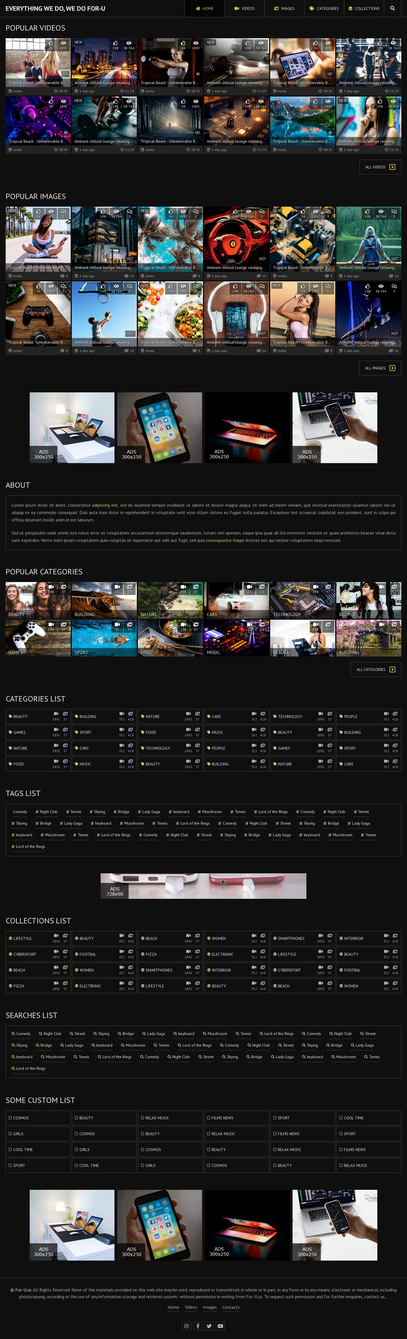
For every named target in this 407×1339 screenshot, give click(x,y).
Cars (236, 716)
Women (236, 938)
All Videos (380, 167)
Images (284, 8)
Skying (97, 812)
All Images (380, 368)
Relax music (155, 1118)
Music (236, 732)
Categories (324, 8)
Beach (170, 938)
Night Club (47, 812)
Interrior (368, 938)
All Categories (376, 669)
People (368, 716)
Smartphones (302, 938)
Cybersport (38, 954)
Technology (302, 716)
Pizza (170, 954)
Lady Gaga (149, 812)
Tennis (238, 812)
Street (73, 812)
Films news (220, 1118)
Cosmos (19, 1118)
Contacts (231, 1307)
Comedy (20, 811)
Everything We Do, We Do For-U (55, 8)
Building (104, 716)
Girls (16, 1134)
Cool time (351, 1118)
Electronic (236, 954)
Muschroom (210, 812)
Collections (364, 8)
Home (204, 8)
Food (170, 732)
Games (38, 732)
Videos (245, 8)
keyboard (179, 812)
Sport (104, 732)
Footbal (104, 954)
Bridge (121, 812)
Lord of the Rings (271, 812)
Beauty (38, 716)
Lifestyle (38, 938)
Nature (170, 716)
